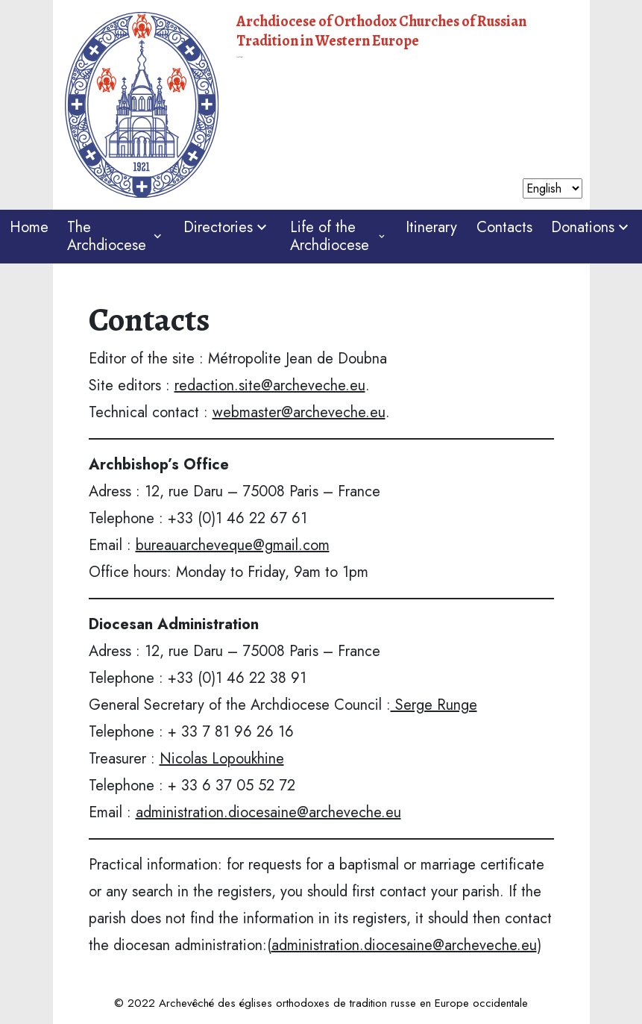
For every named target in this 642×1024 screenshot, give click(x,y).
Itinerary (431, 227)
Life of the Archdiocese (338, 236)
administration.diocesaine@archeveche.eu (268, 812)
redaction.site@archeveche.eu (269, 385)
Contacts (504, 227)
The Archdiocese (115, 236)
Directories (227, 227)
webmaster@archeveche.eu (299, 412)
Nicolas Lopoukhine (222, 758)
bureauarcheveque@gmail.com (233, 545)
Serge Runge (434, 705)
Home (29, 227)
